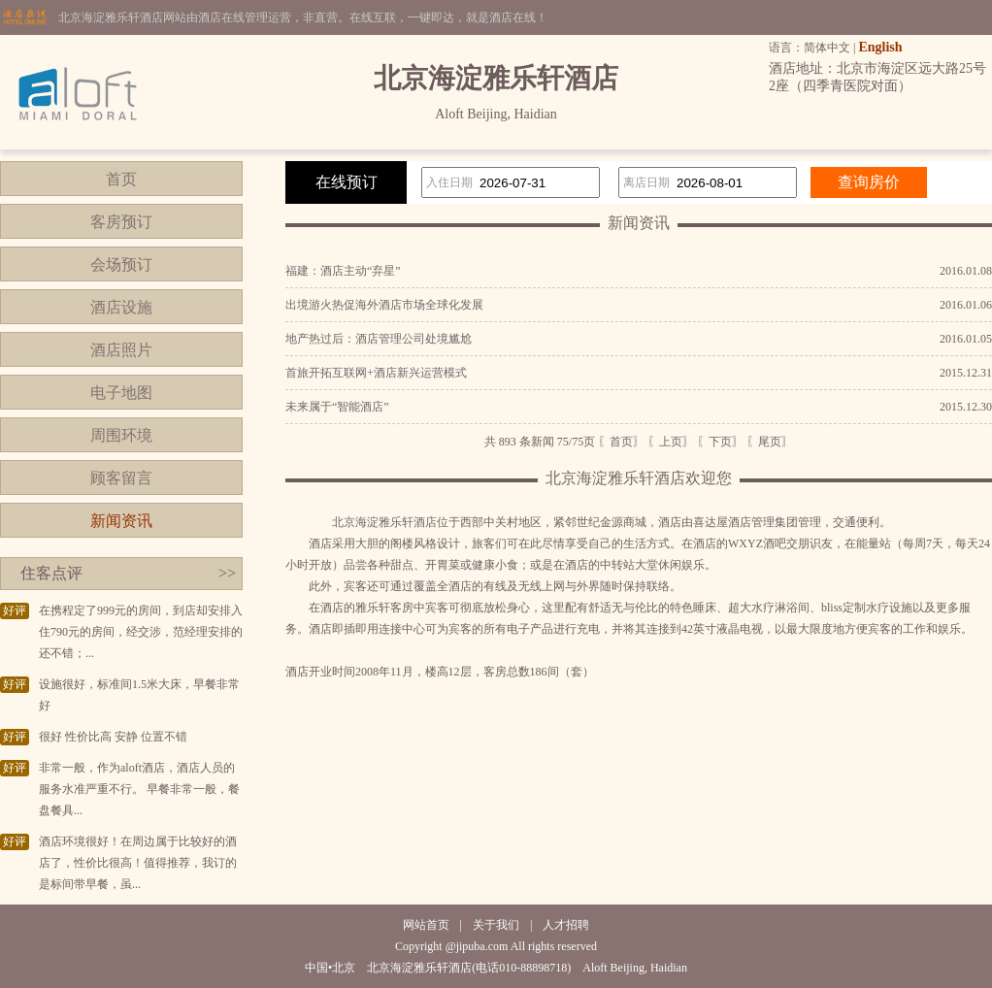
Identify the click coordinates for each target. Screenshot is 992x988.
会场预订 (121, 264)
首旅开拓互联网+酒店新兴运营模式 (376, 372)
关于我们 (496, 925)
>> (227, 573)
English (880, 47)
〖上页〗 (670, 441)
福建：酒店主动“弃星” (343, 271)
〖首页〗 (621, 441)
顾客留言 (121, 478)
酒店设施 (121, 307)
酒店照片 (121, 350)
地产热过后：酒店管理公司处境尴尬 (378, 339)
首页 (121, 179)
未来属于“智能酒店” (337, 406)
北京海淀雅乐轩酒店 (384, 522)
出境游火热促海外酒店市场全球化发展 (384, 305)
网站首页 (426, 925)
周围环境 (121, 435)
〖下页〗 (720, 441)
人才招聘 (566, 925)
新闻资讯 (121, 520)
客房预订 (121, 222)
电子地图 (121, 392)
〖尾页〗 (769, 441)
